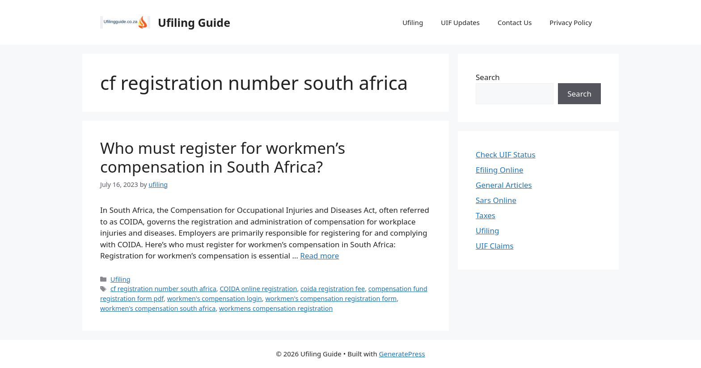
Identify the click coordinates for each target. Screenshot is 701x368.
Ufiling (412, 22)
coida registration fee (332, 288)
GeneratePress (402, 353)
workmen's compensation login (214, 298)
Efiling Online (500, 170)
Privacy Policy (570, 22)
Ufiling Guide (194, 22)
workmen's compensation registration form (331, 298)
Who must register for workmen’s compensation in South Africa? (222, 157)
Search (488, 77)
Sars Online (496, 200)
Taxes (485, 215)
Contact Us (515, 22)
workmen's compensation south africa (157, 308)
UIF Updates (460, 22)
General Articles (504, 185)
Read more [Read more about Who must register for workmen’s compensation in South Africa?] (319, 255)
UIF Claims (495, 246)
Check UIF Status (506, 154)
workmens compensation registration (276, 308)
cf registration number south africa (163, 288)
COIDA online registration (258, 288)
